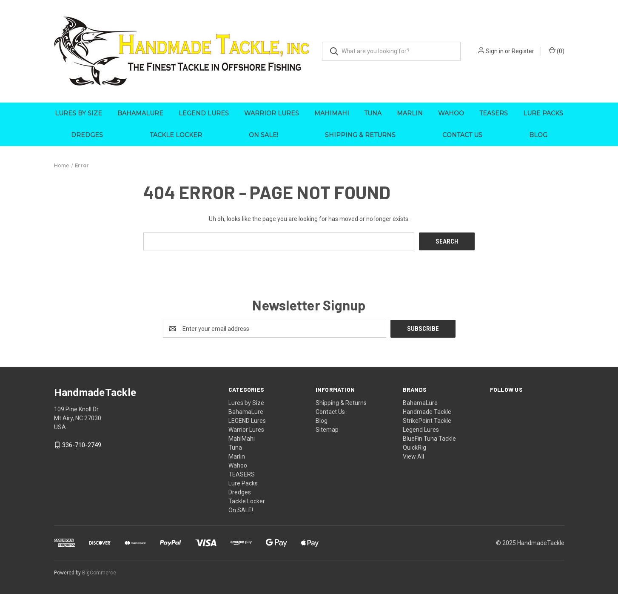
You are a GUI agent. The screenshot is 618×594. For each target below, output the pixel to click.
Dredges (87, 135)
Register (523, 51)
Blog (538, 135)
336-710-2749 (81, 445)
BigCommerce (99, 572)
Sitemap (327, 429)
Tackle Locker (176, 135)
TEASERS (493, 113)
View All (413, 456)
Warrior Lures (271, 113)
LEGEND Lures (204, 113)
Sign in (495, 51)
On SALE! (263, 135)
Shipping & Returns (360, 135)
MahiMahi (331, 113)
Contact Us (462, 135)
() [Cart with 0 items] (556, 51)
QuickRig (414, 447)
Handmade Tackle (427, 411)
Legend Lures (421, 429)
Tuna (373, 113)
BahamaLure (140, 113)
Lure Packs (543, 113)
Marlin (410, 113)
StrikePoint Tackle (427, 420)
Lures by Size (78, 113)
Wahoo (451, 113)
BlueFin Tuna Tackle (429, 438)
